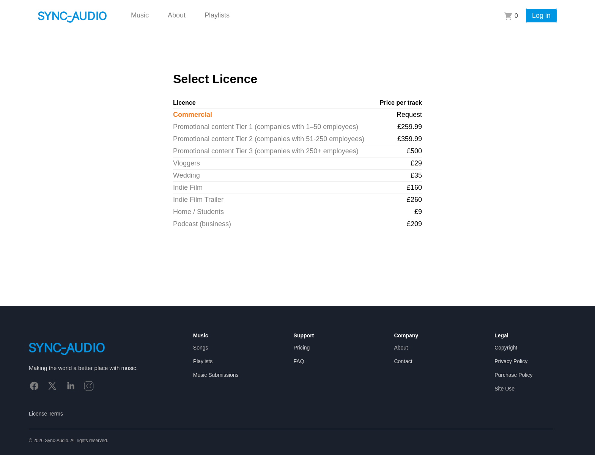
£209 (414, 224)
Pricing (302, 348)
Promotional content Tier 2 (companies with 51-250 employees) (268, 139)
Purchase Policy (513, 375)
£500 (414, 151)
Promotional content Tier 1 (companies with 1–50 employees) (265, 127)
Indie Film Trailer (198, 199)
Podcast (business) (202, 224)
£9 (418, 212)
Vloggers (186, 163)
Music (140, 15)
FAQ (299, 361)
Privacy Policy (510, 361)
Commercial (192, 114)
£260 (414, 199)
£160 (414, 187)
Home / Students (198, 212)
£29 (416, 163)
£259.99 (409, 127)
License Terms (46, 414)
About (177, 15)
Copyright (505, 348)
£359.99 (409, 139)
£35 (416, 175)
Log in (541, 15)
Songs (200, 348)
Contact (403, 361)
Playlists (217, 15)
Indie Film (188, 187)
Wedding (186, 175)
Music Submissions (216, 375)
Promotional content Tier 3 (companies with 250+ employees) (266, 151)
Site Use (504, 389)
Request (409, 114)
